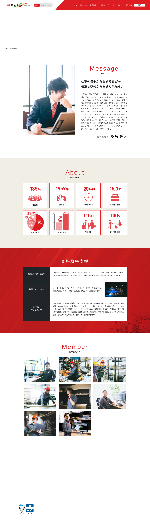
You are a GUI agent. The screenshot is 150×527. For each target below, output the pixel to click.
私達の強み (84, 5)
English (44, 5)
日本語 (37, 5)
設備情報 (102, 5)
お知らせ (120, 5)
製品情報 (93, 5)
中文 (50, 5)
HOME (75, 5)
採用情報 (129, 5)
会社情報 (111, 5)
